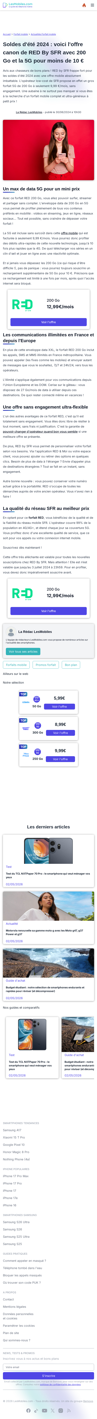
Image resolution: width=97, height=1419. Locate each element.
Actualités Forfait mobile (43, 34)
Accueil (7, 34)
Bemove (88, 1401)
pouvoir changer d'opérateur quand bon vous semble (40, 431)
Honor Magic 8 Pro (16, 1152)
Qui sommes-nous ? (16, 1340)
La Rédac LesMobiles (29, 112)
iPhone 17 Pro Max (16, 1176)
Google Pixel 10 (14, 1145)
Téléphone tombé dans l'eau (22, 1268)
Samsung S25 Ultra (16, 1236)
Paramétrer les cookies (19, 1325)
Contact (8, 1299)
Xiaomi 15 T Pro (14, 1137)
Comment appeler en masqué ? (24, 1261)
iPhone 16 (9, 1205)
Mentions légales (14, 1306)
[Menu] (92, 5)
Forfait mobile (21, 34)
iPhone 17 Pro (12, 1183)
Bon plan (71, 665)
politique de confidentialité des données (60, 1384)
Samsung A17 (12, 1130)
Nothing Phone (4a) (16, 1159)
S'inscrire (48, 1376)
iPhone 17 (9, 1190)
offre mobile (69, 233)
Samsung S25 (12, 1244)
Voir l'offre (48, 322)
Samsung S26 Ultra (16, 1222)
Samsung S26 (12, 1229)
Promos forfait (46, 665)
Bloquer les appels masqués (22, 1275)
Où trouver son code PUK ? (22, 1282)
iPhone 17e (10, 1198)
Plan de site (11, 1333)
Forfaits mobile (16, 665)
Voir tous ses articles (23, 651)
